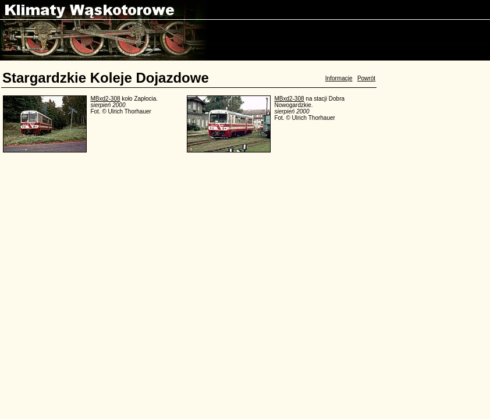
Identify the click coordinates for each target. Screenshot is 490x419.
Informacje (339, 78)
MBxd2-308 (105, 98)
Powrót (366, 78)
